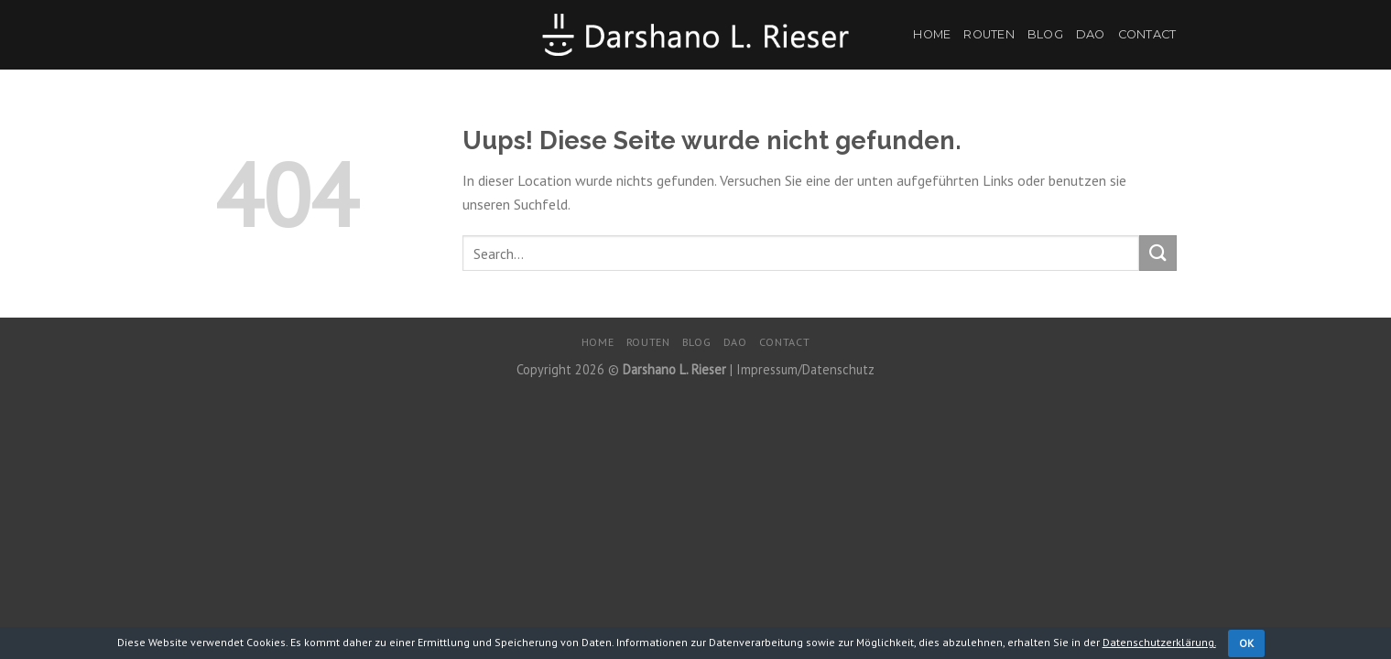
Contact (1147, 34)
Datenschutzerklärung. (1159, 642)
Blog (1045, 34)
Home (932, 34)
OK (1247, 643)
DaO (1090, 34)
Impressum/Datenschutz (805, 369)
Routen (989, 34)
